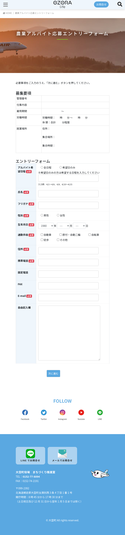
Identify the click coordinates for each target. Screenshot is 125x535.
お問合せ (101, 4)
